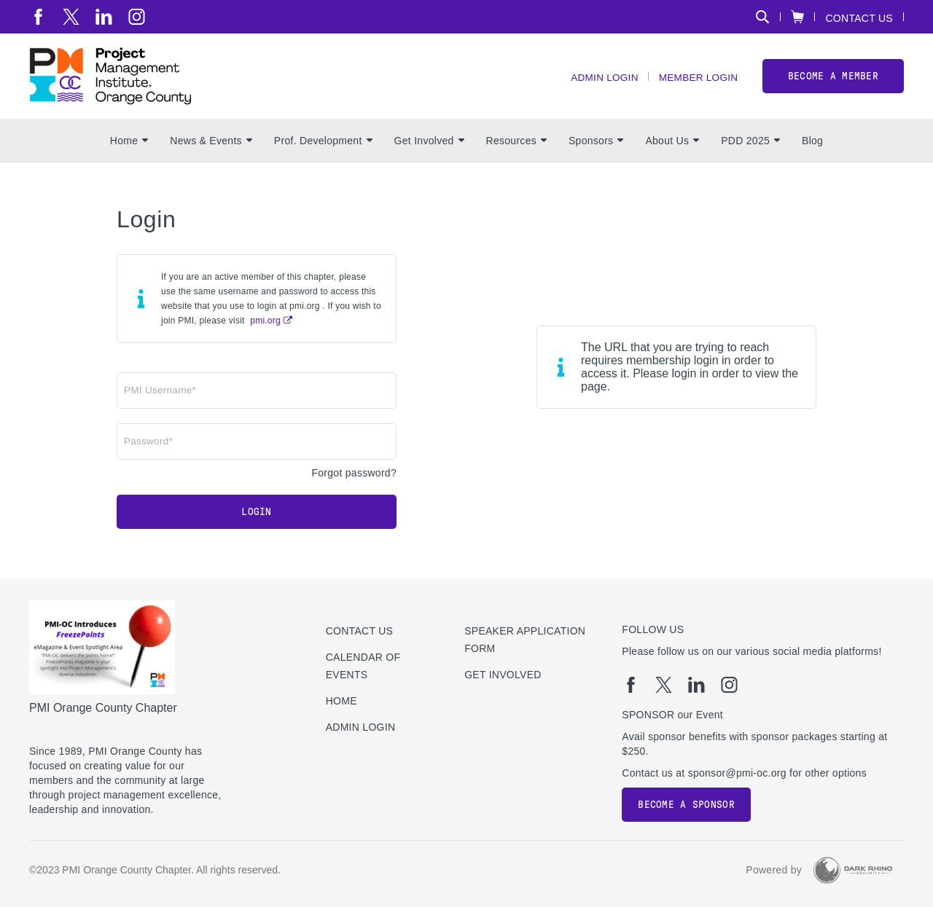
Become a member (833, 79)
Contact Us (859, 17)
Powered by (774, 870)
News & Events (211, 146)
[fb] (38, 17)
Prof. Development (323, 146)
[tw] (71, 17)
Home (129, 146)
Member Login (697, 80)
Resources (516, 146)
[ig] (137, 17)
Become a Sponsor (686, 804)
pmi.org (265, 326)
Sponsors (596, 146)
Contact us (360, 631)
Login (256, 517)
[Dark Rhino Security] (852, 870)
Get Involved (429, 146)
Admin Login (600, 80)
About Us (672, 146)
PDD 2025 (750, 146)
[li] (104, 17)
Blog (812, 146)
